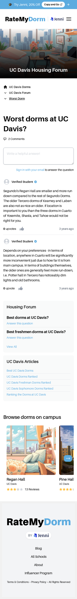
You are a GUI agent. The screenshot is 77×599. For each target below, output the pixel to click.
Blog (38, 548)
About (38, 565)
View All (12, 346)
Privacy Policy (38, 582)
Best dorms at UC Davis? (28, 317)
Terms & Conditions (18, 582)
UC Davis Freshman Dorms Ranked (29, 382)
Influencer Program (38, 573)
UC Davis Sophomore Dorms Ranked (30, 388)
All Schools (38, 556)
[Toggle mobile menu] (69, 19)
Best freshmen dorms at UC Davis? (36, 332)
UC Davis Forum (19, 92)
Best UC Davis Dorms (20, 370)
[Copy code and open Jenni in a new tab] (53, 4)
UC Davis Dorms (20, 87)
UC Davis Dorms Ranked (22, 376)
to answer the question (45, 169)
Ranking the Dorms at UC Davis (26, 394)
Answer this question (20, 323)
